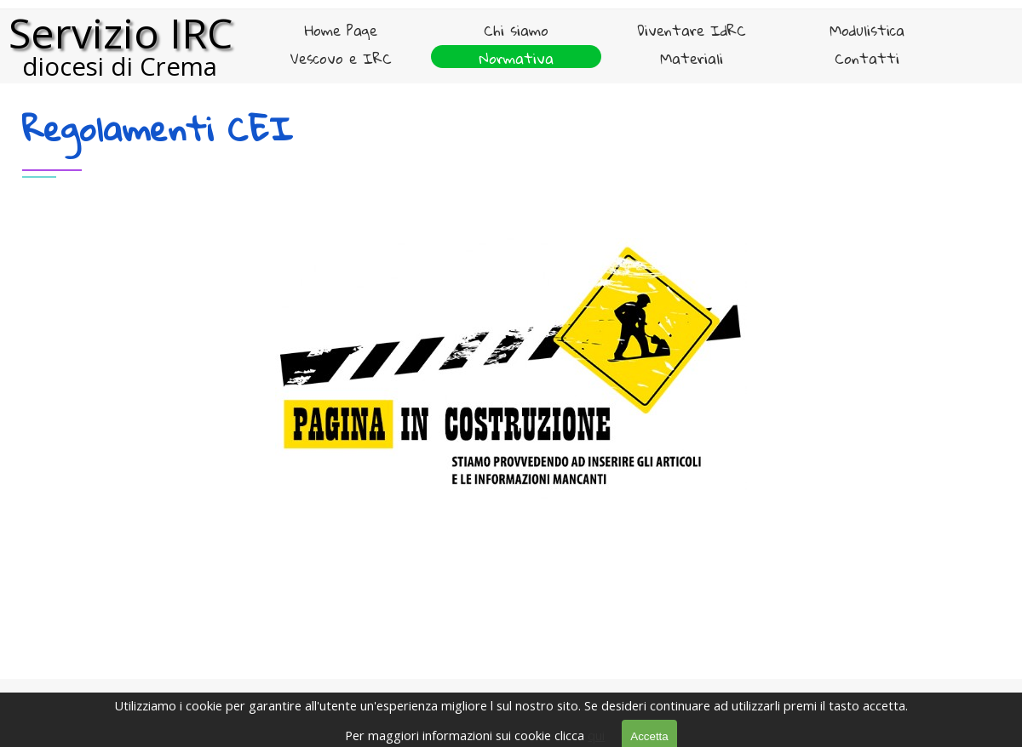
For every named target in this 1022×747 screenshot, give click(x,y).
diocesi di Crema (119, 66)
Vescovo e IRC (341, 58)
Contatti (867, 58)
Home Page (341, 30)
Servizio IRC (121, 32)
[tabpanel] (511, 154)
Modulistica (867, 30)
